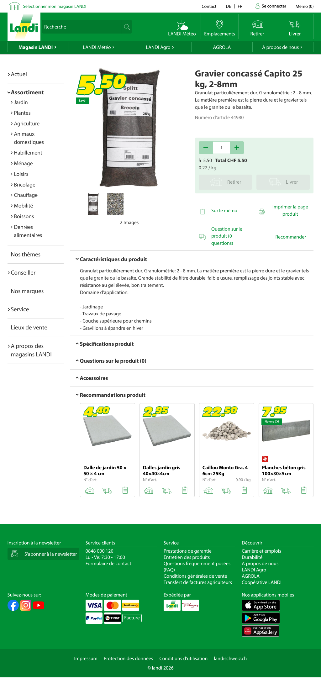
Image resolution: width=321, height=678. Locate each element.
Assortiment (27, 92)
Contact (209, 6)
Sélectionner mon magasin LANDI (55, 6)
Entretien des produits (187, 557)
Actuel (19, 74)
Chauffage (26, 194)
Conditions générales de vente (195, 576)
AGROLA (222, 47)
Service (20, 309)
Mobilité (23, 205)
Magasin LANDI (35, 47)
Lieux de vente (29, 327)
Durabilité (252, 557)
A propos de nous (280, 47)
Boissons (24, 216)
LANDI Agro (158, 47)
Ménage (23, 163)
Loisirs (21, 173)
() (304, 6)
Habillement (28, 152)
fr (240, 6)
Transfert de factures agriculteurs (198, 582)
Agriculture (27, 123)
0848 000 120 (99, 551)
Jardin (21, 102)
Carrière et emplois (261, 551)
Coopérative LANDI (262, 582)
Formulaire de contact (108, 563)
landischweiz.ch (230, 658)
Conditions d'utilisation (183, 658)
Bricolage (24, 184)
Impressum (85, 658)
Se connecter (274, 6)
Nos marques (27, 291)
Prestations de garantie (188, 551)
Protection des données (128, 658)
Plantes (22, 112)
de (228, 6)
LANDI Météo (97, 47)
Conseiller (23, 272)
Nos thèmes (26, 254)
